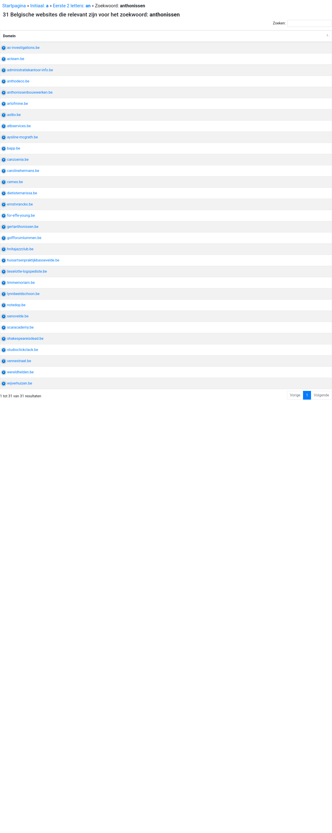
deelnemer (263, 777)
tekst (275, 706)
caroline (277, 313)
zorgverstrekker (281, 672)
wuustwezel (264, 446)
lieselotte (283, 540)
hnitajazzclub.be (16, 495)
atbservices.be (15, 213)
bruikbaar (291, 58)
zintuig (289, 744)
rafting (277, 81)
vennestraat (264, 739)
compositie (289, 390)
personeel (263, 53)
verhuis (261, 794)
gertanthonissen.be (18, 440)
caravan (271, 424)
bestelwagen (283, 800)
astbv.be (10, 186)
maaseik (280, 578)
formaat (278, 722)
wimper (277, 606)
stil (277, 241)
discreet (261, 58)
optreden (262, 302)
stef (265, 186)
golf (258, 462)
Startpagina (14, 5)
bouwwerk (263, 147)
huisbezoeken (266, 661)
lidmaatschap (282, 468)
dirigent (286, 296)
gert (258, 440)
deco (259, 119)
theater (283, 700)
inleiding (282, 263)
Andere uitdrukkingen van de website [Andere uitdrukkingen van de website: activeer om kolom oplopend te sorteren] (276, 39)
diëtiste (261, 368)
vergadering (264, 269)
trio (267, 501)
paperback (263, 247)
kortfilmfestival (267, 318)
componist (264, 396)
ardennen (262, 81)
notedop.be (12, 628)
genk (270, 750)
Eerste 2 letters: (72, 5)
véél (289, 346)
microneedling (266, 683)
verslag (276, 58)
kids (258, 175)
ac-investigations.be (19, 53)
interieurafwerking (270, 346)
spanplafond (265, 341)
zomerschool (283, 766)
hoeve (260, 495)
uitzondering (275, 634)
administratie (266, 103)
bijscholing (291, 374)
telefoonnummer (268, 744)
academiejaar (286, 678)
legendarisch (285, 495)
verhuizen (263, 800)
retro (259, 424)
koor (258, 296)
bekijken (262, 169)
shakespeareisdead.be (21, 700)
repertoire (279, 302)
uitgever (288, 241)
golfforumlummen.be (20, 462)
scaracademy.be (16, 672)
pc (291, 628)
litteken (261, 672)
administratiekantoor (272, 97)
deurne (274, 108)
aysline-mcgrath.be (18, 241)
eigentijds (263, 152)
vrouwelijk (289, 318)
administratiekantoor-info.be (26, 97)
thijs (291, 147)
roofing (261, 219)
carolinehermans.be (19, 313)
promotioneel (287, 269)
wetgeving (281, 53)
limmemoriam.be (17, 573)
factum (261, 108)
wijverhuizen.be (15, 794)
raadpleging (285, 656)
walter (292, 722)
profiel (283, 103)
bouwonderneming (270, 142)
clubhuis (262, 468)
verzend (291, 169)
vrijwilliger (263, 766)
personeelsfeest (268, 86)
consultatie (264, 529)
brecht (275, 374)
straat (260, 750)
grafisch (279, 717)
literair (285, 706)
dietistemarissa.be (18, 368)
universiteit (264, 678)
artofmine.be (13, 169)
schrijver (262, 706)
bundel (268, 241)
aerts (285, 573)
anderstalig (264, 772)
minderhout (278, 368)
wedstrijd (281, 462)
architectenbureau (278, 440)
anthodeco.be (14, 119)
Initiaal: (39, 5)
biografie (271, 296)
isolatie (284, 213)
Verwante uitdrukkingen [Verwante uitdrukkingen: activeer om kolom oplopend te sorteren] (212, 41)
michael (276, 169)
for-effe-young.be (17, 424)
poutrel (275, 186)
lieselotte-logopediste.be (23, 540)
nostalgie (282, 429)
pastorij (280, 147)
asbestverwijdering (270, 197)
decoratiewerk (266, 125)
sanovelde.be (13, 650)
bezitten (272, 573)
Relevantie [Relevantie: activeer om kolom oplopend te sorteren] (316, 41)
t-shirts (269, 175)
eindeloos (263, 352)
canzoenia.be (13, 296)
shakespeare (265, 700)
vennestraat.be (15, 739)
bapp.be (9, 263)
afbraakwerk (265, 191)
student (261, 324)
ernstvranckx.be (16, 390)
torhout (261, 130)
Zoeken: (302, 23)
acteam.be (11, 75)
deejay (284, 424)
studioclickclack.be (18, 717)
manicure (282, 600)
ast (257, 186)
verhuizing (263, 805)
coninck (292, 523)
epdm (296, 213)
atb (258, 213)
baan (280, 446)
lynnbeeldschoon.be (19, 600)
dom (259, 501)
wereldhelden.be (16, 766)
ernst (273, 390)
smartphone (278, 628)
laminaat (272, 119)
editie (269, 263)
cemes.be (11, 341)
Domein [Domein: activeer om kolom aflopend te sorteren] (9, 41)
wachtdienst (289, 661)
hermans (262, 313)
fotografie (263, 717)
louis (259, 634)
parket (285, 125)
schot (268, 600)
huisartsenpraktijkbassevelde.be (29, 518)
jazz (270, 495)
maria (260, 573)
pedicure (262, 606)
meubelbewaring (282, 794)
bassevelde (264, 523)
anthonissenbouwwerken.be (25, 142)
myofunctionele (267, 556)
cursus (260, 628)
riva (258, 241)
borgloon (269, 213)
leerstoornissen (267, 551)
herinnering (264, 429)
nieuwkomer (285, 772)
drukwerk (262, 722)
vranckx (261, 390)
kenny (279, 396)
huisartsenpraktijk (269, 518)
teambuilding (284, 75)
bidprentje (263, 578)
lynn (258, 600)
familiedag (263, 75)
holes (267, 462)
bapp (259, 263)
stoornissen (264, 545)
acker (279, 523)
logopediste (264, 540)
